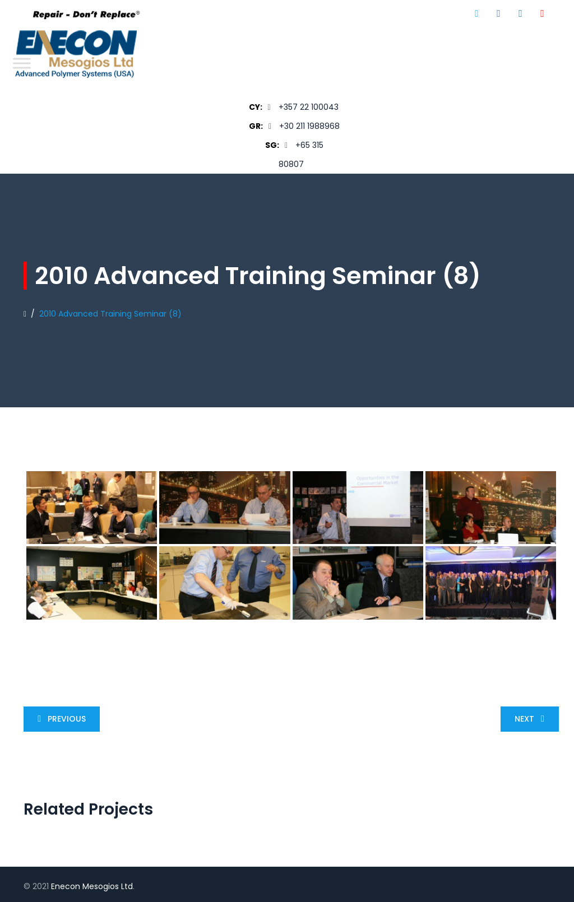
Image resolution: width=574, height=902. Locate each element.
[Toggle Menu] (22, 63)
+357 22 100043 (309, 107)
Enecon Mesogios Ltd (92, 886)
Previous (59, 719)
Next (532, 719)
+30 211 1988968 (309, 126)
